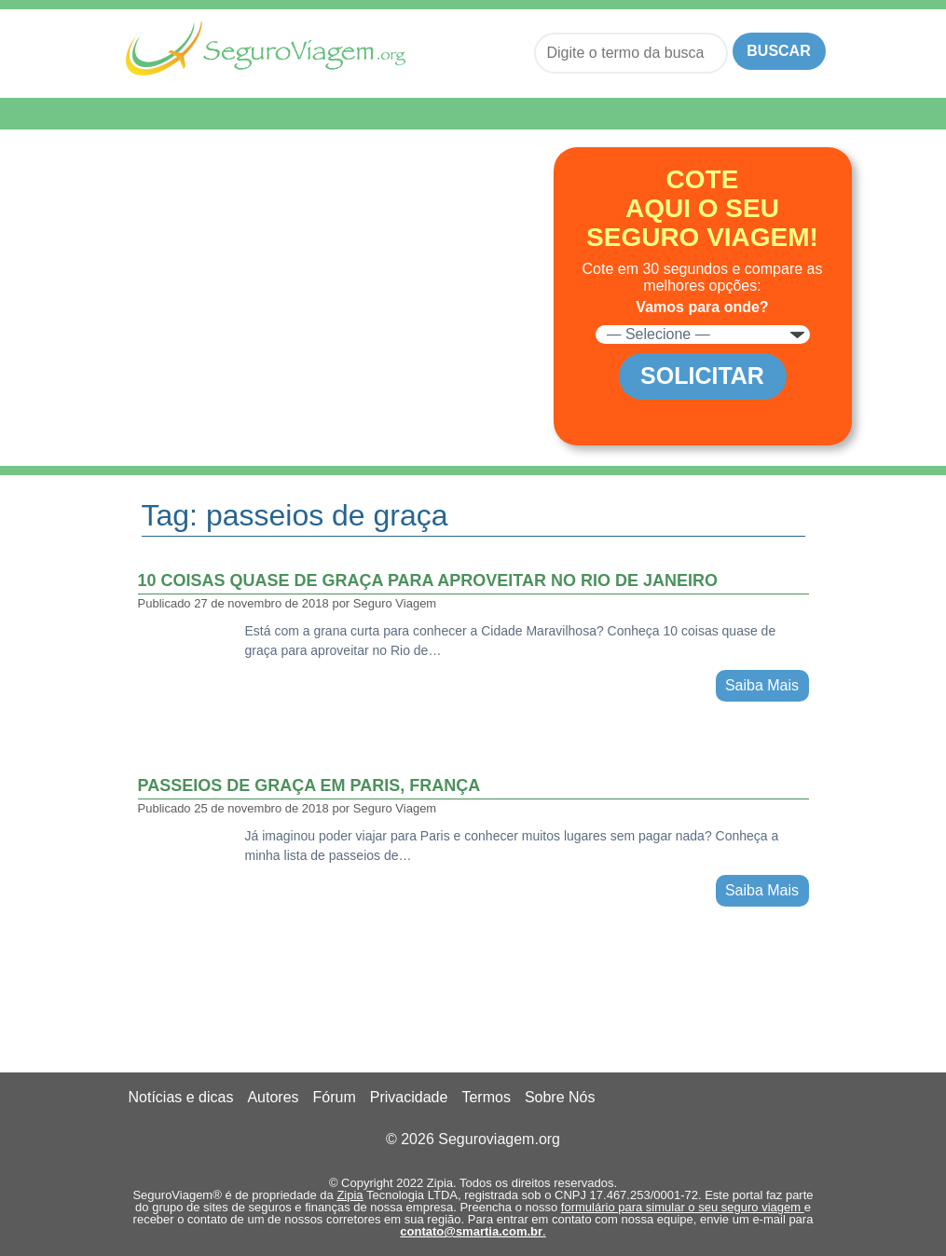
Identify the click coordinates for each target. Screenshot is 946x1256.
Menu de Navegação (220, 114)
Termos (485, 1097)
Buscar (778, 51)
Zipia (349, 1195)
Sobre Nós (560, 1097)
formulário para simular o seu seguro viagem (682, 1207)
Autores (272, 1097)
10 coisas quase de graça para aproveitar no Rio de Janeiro (428, 580)
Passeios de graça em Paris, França (309, 785)
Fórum (334, 1097)
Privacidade (409, 1097)
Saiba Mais (762, 685)
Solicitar (702, 375)
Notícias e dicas (181, 1097)
